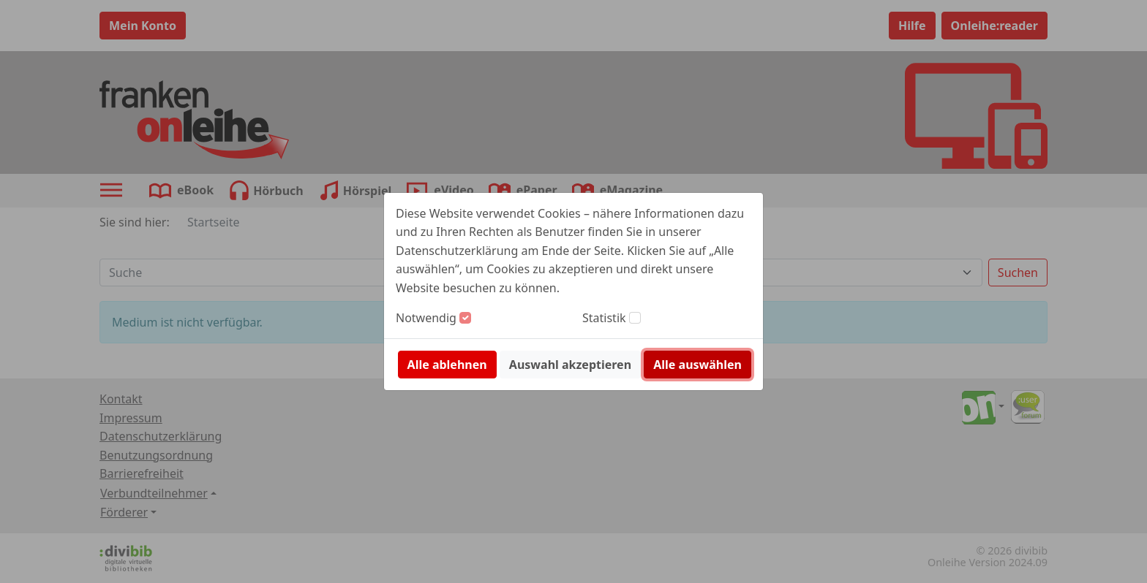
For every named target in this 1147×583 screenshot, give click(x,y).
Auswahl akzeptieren (570, 365)
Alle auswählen (697, 365)
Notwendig (426, 318)
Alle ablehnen (447, 365)
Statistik (604, 318)
